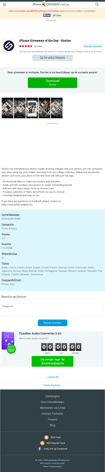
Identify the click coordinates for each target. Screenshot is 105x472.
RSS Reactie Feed (56, 443)
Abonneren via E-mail (52, 407)
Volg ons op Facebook (55, 448)
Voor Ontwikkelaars (52, 402)
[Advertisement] (52, 29)
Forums (52, 419)
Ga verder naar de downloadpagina (52, 361)
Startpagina (52, 396)
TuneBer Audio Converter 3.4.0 (40, 333)
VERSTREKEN (52, 57)
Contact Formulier (52, 413)
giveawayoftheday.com (58, 460)
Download (52, 82)
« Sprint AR (52, 377)
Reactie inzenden (93, 46)
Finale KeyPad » (52, 385)
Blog (52, 425)
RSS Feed (56, 437)
